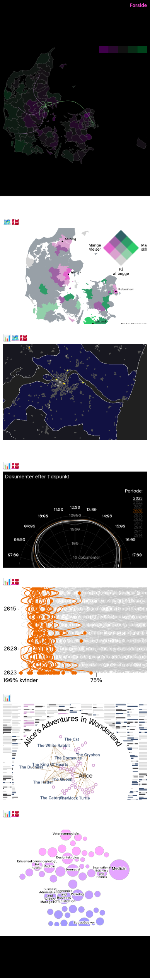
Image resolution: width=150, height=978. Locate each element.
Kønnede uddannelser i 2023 (11, 582)
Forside (138, 5)
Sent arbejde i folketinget (11, 466)
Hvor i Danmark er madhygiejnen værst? (15, 338)
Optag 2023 (11, 814)
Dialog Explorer (7, 698)
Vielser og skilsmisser (11, 222)
